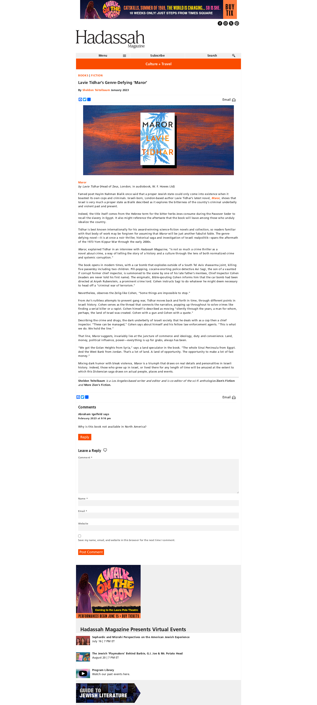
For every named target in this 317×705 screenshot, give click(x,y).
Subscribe (157, 55)
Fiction (97, 75)
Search (212, 55)
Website (83, 523)
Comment (85, 457)
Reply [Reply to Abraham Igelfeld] (84, 437)
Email (229, 99)
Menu (103, 55)
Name (83, 498)
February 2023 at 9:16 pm (94, 418)
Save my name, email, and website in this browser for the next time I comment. (126, 540)
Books (83, 75)
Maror (82, 182)
